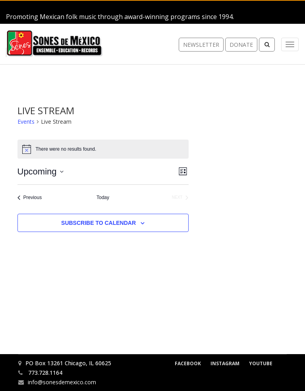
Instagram (224, 363)
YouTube (260, 363)
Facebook (188, 363)
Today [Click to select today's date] (103, 197)
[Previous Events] (29, 197)
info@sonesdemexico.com (62, 382)
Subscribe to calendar (98, 223)
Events (26, 121)
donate (241, 45)
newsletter (201, 45)
